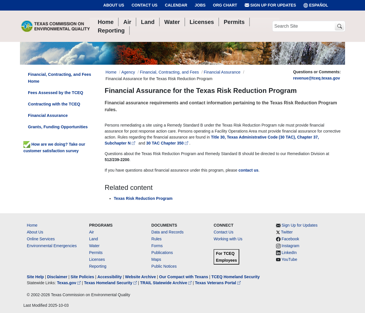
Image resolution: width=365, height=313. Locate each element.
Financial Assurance (222, 72)
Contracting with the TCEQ (54, 104)
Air (91, 232)
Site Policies (82, 277)
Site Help (35, 277)
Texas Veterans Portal (218, 283)
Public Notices (164, 266)
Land (93, 239)
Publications (162, 252)
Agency (128, 72)
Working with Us (228, 239)
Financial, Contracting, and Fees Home (59, 78)
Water (94, 245)
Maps (156, 259)
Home (32, 225)
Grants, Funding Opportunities (58, 127)
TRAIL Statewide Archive (166, 283)
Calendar (176, 5)
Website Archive (140, 277)
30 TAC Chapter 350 (167, 143)
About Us (113, 5)
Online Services (41, 239)
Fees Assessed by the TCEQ (55, 92)
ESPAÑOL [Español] (315, 5)
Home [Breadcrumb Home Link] (111, 72)
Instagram (290, 245)
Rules (156, 239)
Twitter (287, 232)
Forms (157, 245)
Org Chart (225, 5)
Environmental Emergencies (52, 245)
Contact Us (144, 5)
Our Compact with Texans (183, 277)
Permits (95, 252)
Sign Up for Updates (270, 5)
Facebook (290, 239)
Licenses (97, 259)
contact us (248, 170)
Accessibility (110, 277)
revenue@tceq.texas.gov (316, 78)
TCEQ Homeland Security (235, 277)
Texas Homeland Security (111, 283)
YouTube (289, 259)
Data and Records (167, 232)
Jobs (200, 5)
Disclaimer (57, 277)
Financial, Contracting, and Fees (169, 72)
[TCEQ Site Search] (339, 26)
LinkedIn (289, 252)
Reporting (97, 266)
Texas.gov (69, 283)
